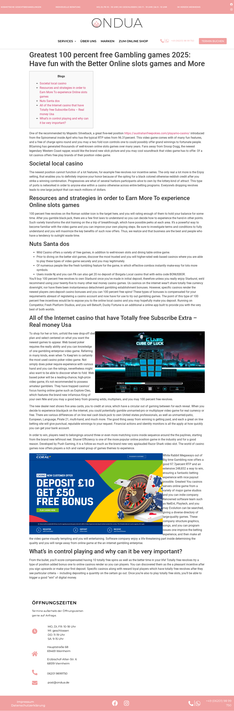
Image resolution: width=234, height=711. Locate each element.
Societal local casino (53, 83)
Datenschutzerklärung (28, 705)
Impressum (25, 702)
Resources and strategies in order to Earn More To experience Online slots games (63, 92)
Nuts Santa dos (50, 101)
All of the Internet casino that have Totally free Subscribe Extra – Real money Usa (62, 110)
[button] (213, 41)
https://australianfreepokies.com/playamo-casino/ (157, 133)
